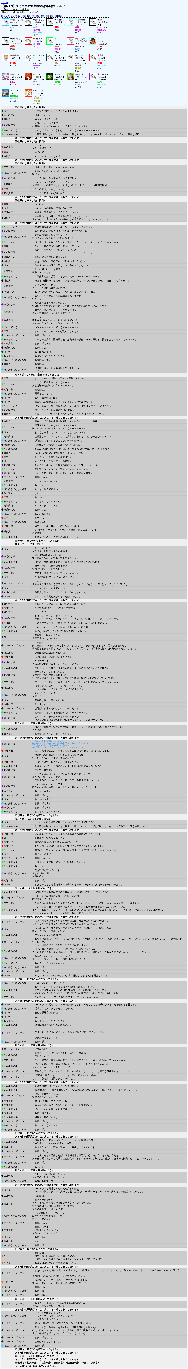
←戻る (4, 2)
